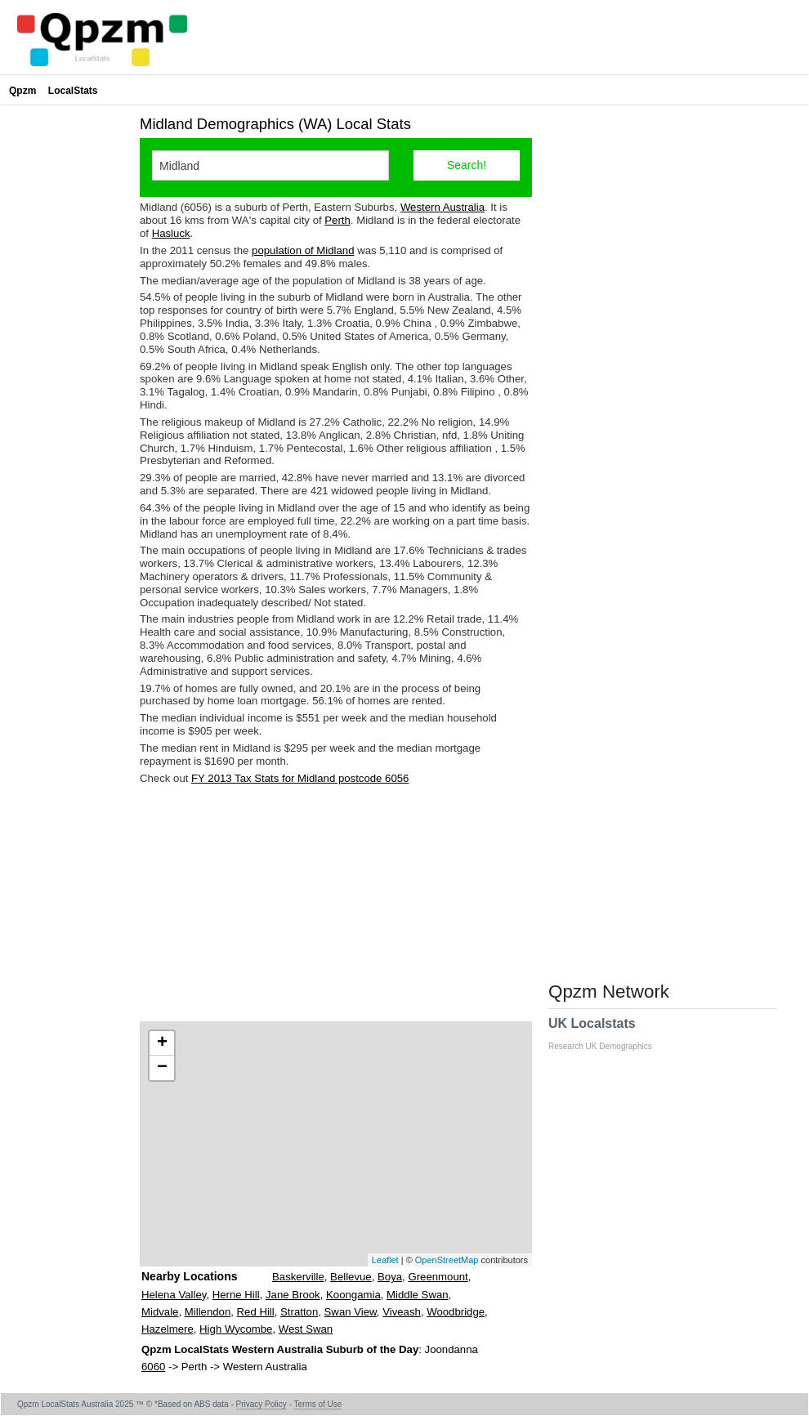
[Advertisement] (336, 902)
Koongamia (353, 1295)
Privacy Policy (261, 1404)
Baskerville (298, 1277)
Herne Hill (236, 1295)
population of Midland (303, 250)
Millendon (207, 1312)
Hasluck (171, 233)
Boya (390, 1277)
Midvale (159, 1312)
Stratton (299, 1312)
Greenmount (437, 1277)
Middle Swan (418, 1295)
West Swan (306, 1329)
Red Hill (256, 1312)
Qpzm (22, 90)
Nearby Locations (189, 1276)
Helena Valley (173, 1295)
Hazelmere (167, 1329)
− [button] (162, 1068)
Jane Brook (293, 1295)
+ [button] (162, 1043)
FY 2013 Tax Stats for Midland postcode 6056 (300, 778)
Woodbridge (456, 1312)
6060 (153, 1366)
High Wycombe (235, 1329)
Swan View (350, 1312)
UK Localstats (608, 1033)
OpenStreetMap (447, 1260)
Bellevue (351, 1277)
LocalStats (73, 90)
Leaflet (385, 1260)
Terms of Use (317, 1404)
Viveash (401, 1312)
